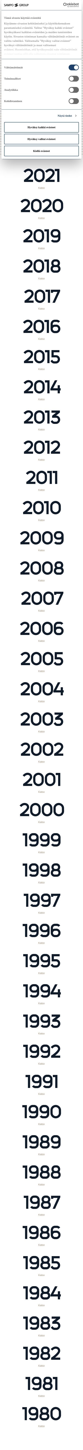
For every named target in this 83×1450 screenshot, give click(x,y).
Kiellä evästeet (41, 151)
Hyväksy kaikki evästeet (41, 127)
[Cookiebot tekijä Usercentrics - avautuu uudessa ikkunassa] (67, 5)
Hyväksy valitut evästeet (41, 139)
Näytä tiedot (65, 115)
